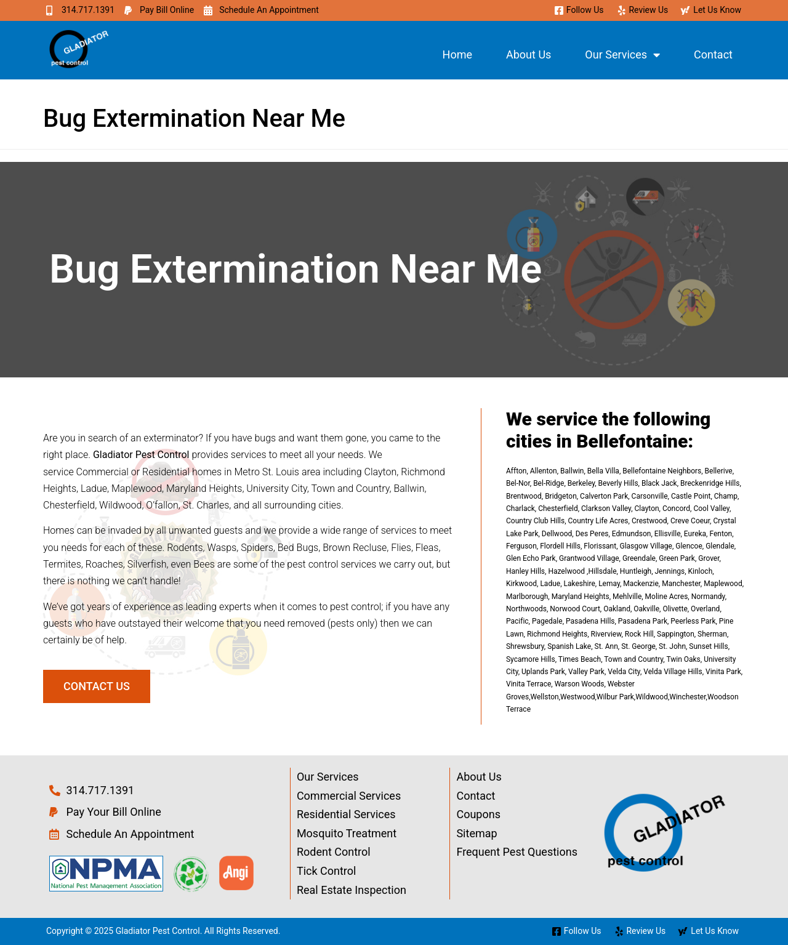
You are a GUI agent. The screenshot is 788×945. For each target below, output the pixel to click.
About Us (528, 54)
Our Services (622, 54)
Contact (713, 54)
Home (457, 54)
